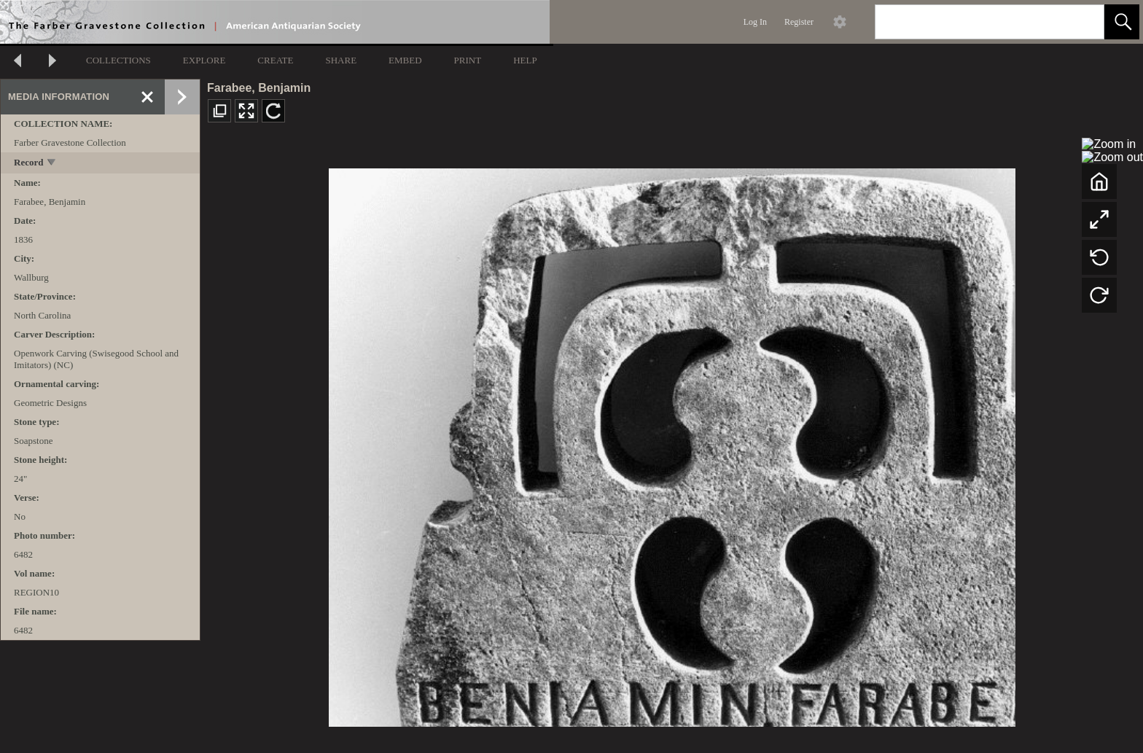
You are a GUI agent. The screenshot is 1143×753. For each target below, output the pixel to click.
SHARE (340, 60)
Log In (755, 22)
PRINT (468, 60)
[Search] (972, 21)
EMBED (405, 60)
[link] (1081, 21)
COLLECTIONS (118, 60)
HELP (525, 60)
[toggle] (52, 163)
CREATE (275, 60)
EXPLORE (204, 60)
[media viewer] (671, 443)
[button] (1121, 21)
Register (799, 22)
